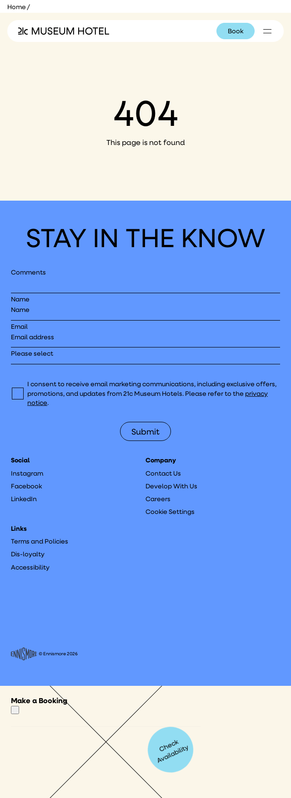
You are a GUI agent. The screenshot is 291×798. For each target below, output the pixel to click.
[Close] (15, 710)
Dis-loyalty (28, 554)
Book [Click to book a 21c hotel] (235, 31)
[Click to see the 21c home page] (63, 31)
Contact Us (163, 473)
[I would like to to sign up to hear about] (145, 356)
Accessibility (30, 567)
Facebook (26, 486)
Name (20, 299)
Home (16, 7)
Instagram (27, 473)
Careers (158, 499)
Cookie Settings (170, 512)
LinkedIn (24, 499)
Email (19, 326)
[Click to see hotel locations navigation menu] (267, 31)
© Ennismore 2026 (44, 654)
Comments (28, 272)
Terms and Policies (39, 541)
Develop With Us (171, 486)
